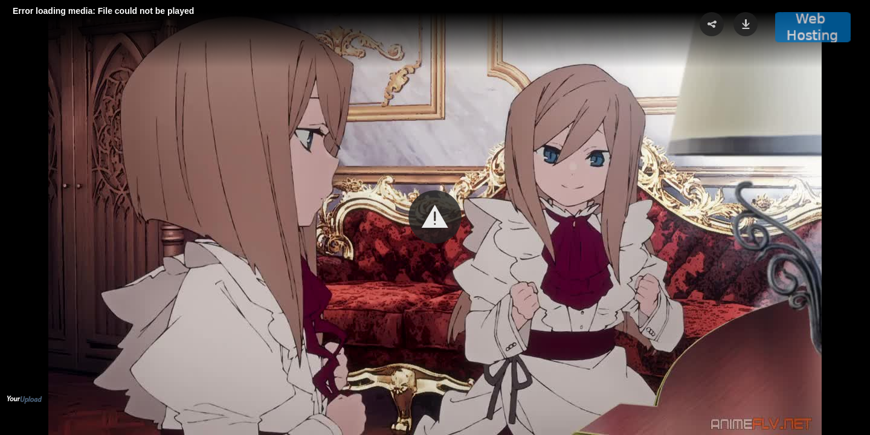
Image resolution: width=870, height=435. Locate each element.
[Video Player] (435, 217)
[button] (435, 216)
